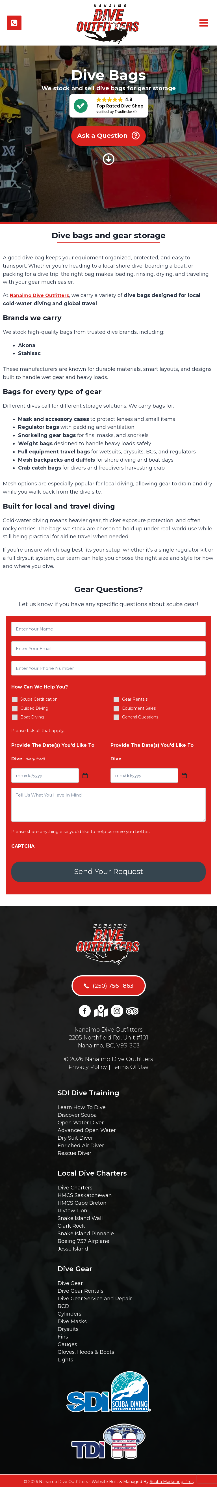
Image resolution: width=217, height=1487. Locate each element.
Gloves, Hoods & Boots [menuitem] (86, 1350)
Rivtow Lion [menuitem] (72, 1209)
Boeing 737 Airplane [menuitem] (83, 1239)
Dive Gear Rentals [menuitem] (80, 1289)
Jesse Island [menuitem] (73, 1247)
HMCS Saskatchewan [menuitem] (85, 1194)
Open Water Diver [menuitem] (81, 1121)
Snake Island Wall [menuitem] (80, 1216)
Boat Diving (32, 717)
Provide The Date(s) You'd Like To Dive (52, 754)
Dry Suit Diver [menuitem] (75, 1136)
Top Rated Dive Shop (120, 106)
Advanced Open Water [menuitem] (87, 1129)
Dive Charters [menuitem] (75, 1186)
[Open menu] (203, 22)
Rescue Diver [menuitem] (74, 1151)
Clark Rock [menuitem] (71, 1224)
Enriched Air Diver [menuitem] (81, 1144)
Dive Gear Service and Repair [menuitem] (95, 1297)
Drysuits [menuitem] (68, 1327)
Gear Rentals (134, 699)
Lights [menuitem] (65, 1358)
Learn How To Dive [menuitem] (82, 1106)
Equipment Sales (139, 708)
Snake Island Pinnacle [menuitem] (86, 1232)
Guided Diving (34, 708)
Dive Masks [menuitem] (72, 1320)
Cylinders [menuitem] (69, 1312)
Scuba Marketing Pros (172, 1479)
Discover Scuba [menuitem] (77, 1113)
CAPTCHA (22, 846)
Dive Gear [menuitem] (70, 1282)
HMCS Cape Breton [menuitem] (82, 1201)
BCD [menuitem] (63, 1304)
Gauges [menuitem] (67, 1343)
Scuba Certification (39, 699)
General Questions (140, 717)
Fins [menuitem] (63, 1335)
